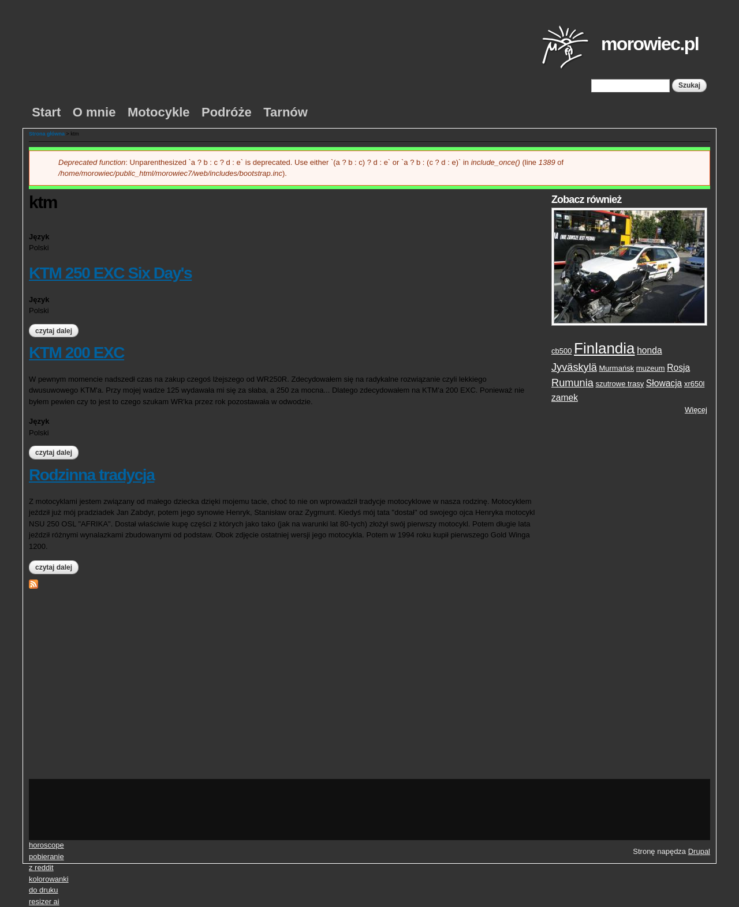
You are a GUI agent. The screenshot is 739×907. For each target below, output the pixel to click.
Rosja (678, 367)
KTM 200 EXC (76, 353)
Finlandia (604, 348)
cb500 (561, 351)
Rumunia (572, 383)
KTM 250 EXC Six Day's (110, 273)
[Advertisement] (629, 597)
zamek (564, 397)
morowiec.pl (650, 43)
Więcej (696, 409)
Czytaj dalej (57, 331)
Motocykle (159, 112)
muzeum (650, 368)
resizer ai (44, 901)
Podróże (226, 112)
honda (649, 350)
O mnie (94, 112)
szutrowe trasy (619, 383)
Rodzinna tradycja (91, 475)
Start (46, 112)
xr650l (694, 383)
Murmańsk (616, 368)
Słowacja (664, 383)
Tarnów (285, 112)
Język (39, 236)
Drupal (699, 851)
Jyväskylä (574, 367)
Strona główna (47, 134)
